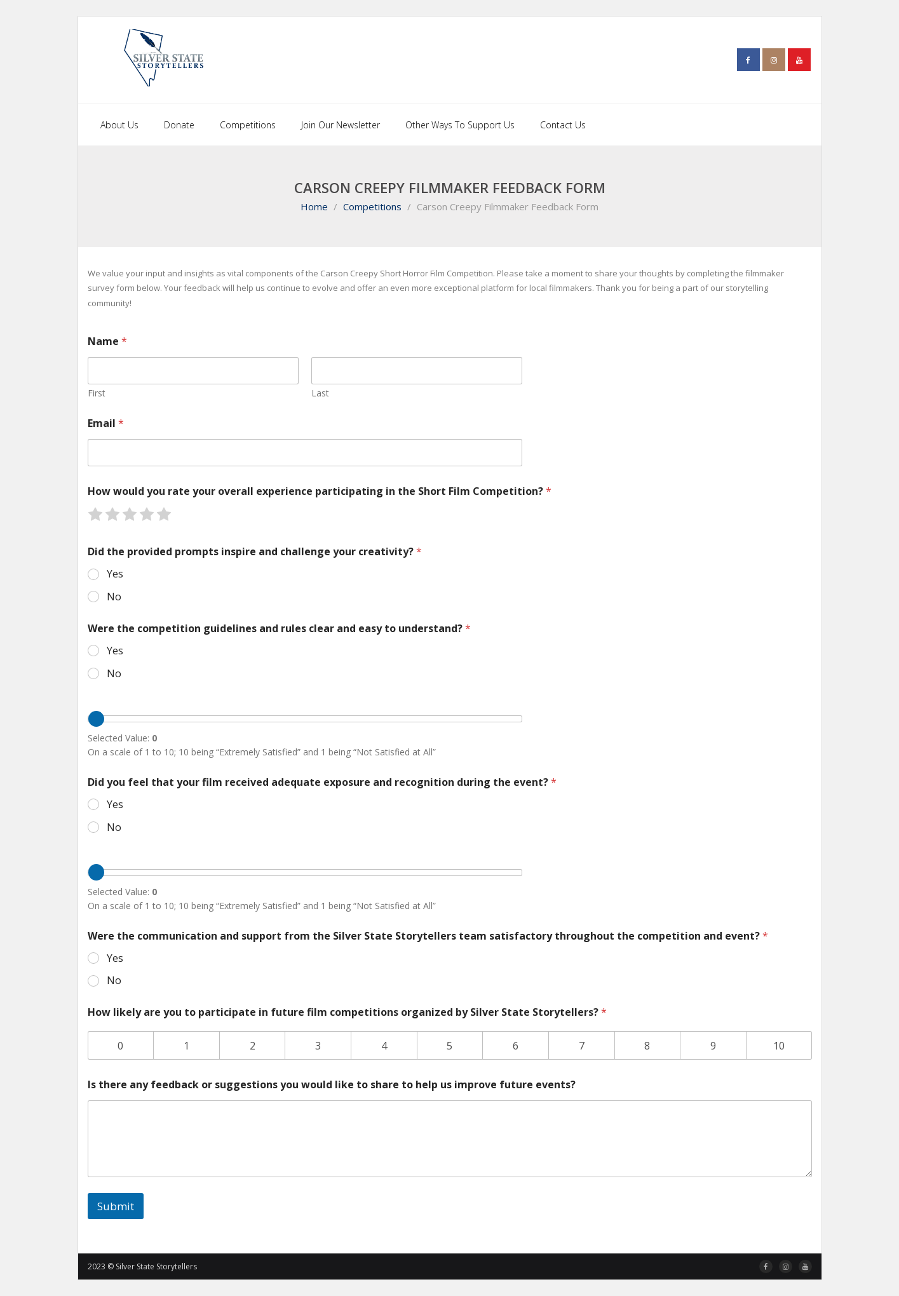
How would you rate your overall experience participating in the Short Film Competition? (319, 491)
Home (314, 206)
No (114, 597)
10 (779, 1046)
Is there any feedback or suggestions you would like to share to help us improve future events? (332, 1085)
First (96, 393)
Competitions (372, 206)
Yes (115, 574)
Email (106, 423)
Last (320, 393)
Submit (115, 1206)
